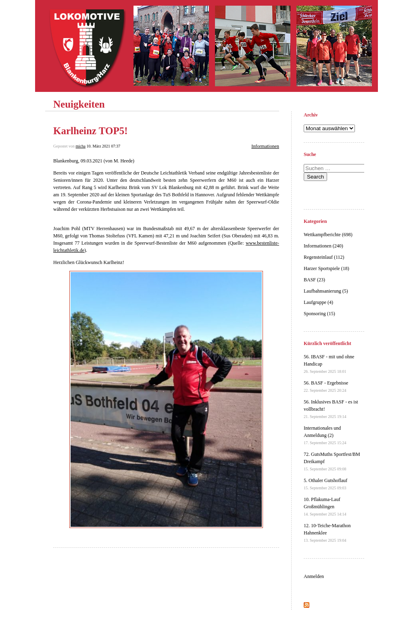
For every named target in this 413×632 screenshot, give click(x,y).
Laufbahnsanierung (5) (326, 291)
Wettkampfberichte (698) (328, 234)
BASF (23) (314, 280)
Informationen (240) (323, 246)
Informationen (265, 146)
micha (81, 146)
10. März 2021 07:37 (103, 146)
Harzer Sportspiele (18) (326, 268)
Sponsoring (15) (319, 313)
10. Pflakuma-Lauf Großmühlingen (325, 506)
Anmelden (314, 576)
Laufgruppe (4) (318, 302)
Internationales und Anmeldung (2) (325, 435)
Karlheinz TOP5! (90, 130)
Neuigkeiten (79, 104)
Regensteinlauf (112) (324, 257)
